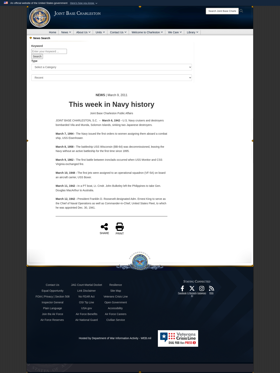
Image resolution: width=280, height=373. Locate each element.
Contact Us (118, 32)
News (66, 32)
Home (52, 32)
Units (100, 32)
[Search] (222, 11)
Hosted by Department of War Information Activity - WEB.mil (115, 338)
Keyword (37, 45)
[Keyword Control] (49, 51)
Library (192, 32)
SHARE (104, 229)
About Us (83, 32)
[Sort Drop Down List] (111, 77)
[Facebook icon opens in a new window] (182, 289)
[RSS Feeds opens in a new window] (211, 289)
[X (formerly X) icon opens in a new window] (192, 289)
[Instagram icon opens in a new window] (202, 289)
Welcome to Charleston (147, 32)
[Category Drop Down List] (111, 67)
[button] (84, 3)
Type (34, 60)
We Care (175, 32)
